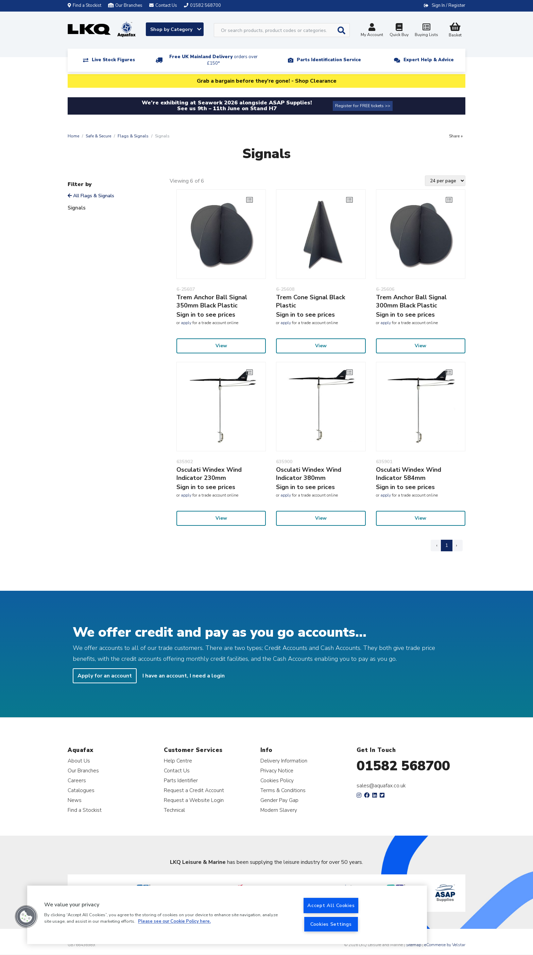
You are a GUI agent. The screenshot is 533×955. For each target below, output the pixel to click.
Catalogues (81, 790)
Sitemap (413, 945)
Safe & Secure (98, 136)
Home (73, 136)
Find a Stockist (84, 5)
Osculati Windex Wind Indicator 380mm (308, 474)
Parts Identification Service (329, 60)
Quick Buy (399, 30)
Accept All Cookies (331, 905)
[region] (227, 915)
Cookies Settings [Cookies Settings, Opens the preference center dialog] (331, 924)
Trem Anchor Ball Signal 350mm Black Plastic (211, 301)
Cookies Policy (277, 780)
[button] (26, 916)
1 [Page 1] (446, 545)
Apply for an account (105, 676)
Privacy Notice (276, 770)
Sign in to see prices (205, 315)
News (75, 800)
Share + (456, 136)
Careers (77, 780)
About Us (79, 760)
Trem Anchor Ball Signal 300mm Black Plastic (411, 301)
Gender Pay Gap (279, 800)
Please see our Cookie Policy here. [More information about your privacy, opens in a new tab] (174, 922)
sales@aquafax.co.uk (381, 785)
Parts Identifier (181, 780)
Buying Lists (426, 30)
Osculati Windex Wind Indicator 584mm (408, 474)
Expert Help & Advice (428, 60)
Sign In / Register (448, 5)
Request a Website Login (194, 800)
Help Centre (178, 760)
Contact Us (177, 770)
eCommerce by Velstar (444, 945)
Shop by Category (175, 29)
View (221, 345)
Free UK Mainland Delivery (213, 60)
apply (186, 322)
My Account (372, 30)
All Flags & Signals (91, 195)
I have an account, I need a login (183, 676)
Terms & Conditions (283, 790)
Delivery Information (283, 760)
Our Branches (125, 5)
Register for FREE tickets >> (362, 106)
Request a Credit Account (194, 790)
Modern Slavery (278, 810)
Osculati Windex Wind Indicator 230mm (209, 474)
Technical (174, 810)
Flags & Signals (133, 136)
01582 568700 (403, 766)
